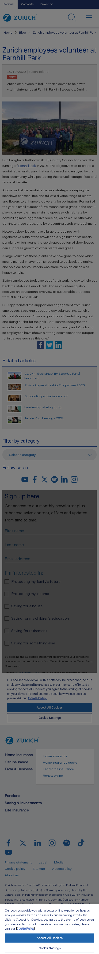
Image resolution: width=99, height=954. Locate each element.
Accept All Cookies (49, 938)
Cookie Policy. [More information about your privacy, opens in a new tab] (25, 928)
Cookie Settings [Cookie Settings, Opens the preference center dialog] (49, 948)
